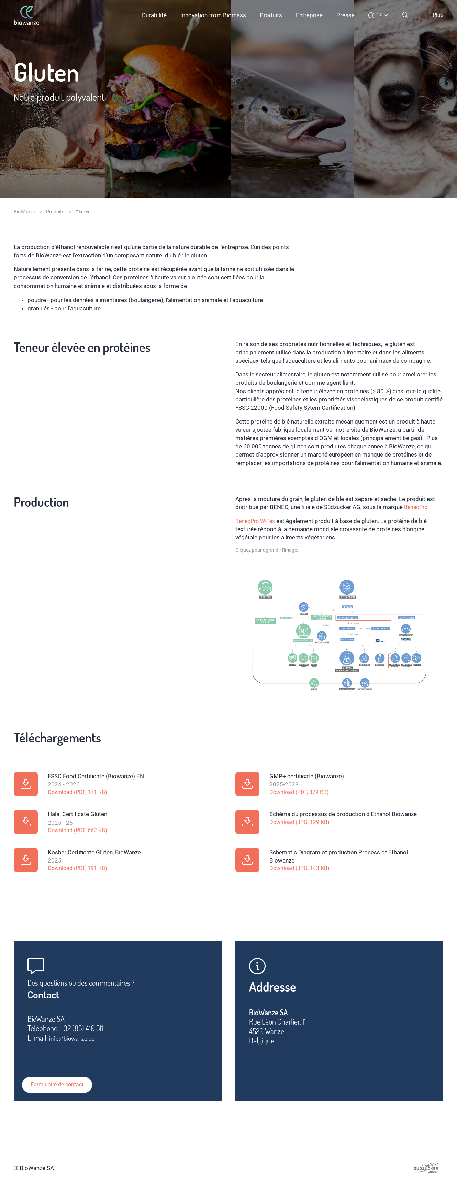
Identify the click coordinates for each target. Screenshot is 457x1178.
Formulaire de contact (64, 1080)
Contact (47, 998)
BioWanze (24, 211)
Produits (270, 15)
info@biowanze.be (75, 1042)
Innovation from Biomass (212, 15)
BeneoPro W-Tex (256, 520)
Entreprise (308, 15)
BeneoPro (417, 507)
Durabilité (153, 15)
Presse (345, 15)
